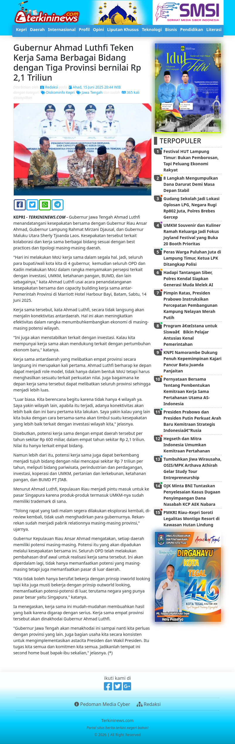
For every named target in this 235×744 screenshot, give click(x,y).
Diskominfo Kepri (58, 92)
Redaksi (49, 87)
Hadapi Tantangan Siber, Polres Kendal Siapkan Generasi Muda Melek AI (188, 278)
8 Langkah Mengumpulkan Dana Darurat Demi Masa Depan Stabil (191, 184)
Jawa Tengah (89, 92)
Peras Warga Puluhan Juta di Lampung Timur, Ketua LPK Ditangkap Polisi (192, 258)
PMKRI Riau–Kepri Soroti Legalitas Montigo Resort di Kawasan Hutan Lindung (192, 518)
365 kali (130, 92)
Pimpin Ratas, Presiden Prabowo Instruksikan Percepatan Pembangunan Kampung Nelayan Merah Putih (191, 305)
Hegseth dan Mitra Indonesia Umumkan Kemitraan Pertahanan (187, 445)
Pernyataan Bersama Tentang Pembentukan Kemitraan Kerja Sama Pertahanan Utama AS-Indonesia (187, 391)
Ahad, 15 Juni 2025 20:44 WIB (95, 87)
